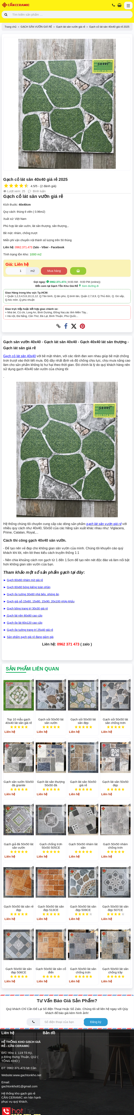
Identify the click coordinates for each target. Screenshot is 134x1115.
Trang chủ (11, 26)
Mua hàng (54, 270)
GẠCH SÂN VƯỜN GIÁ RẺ (36, 26)
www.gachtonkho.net (27, 1075)
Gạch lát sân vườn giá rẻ (70, 26)
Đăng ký (95, 1022)
